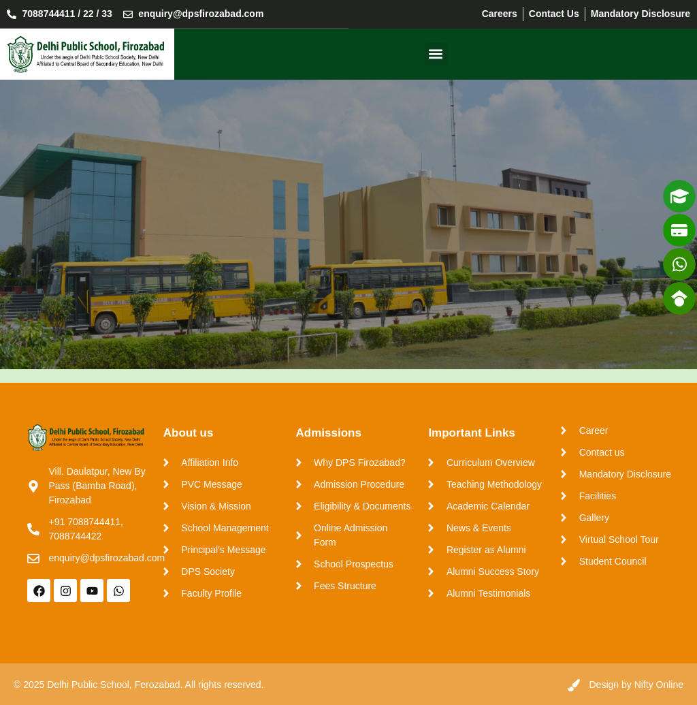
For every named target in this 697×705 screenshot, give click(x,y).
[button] (436, 53)
